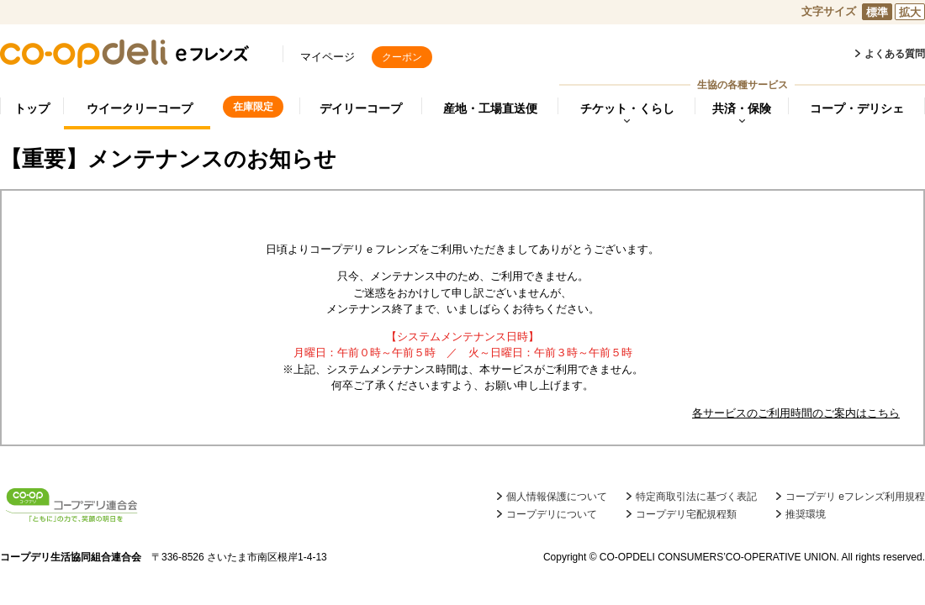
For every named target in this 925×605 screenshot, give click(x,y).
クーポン (402, 57)
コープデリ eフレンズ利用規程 (855, 496)
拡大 (910, 12)
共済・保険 (741, 108)
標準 (877, 12)
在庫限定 (253, 107)
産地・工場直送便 (490, 108)
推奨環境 (805, 514)
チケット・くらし (627, 108)
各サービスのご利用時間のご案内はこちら (796, 413)
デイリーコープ (361, 108)
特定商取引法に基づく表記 (696, 496)
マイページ (327, 56)
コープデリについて (551, 514)
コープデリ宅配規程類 (686, 514)
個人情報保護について (556, 496)
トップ (32, 108)
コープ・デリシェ (857, 108)
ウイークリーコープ (140, 108)
